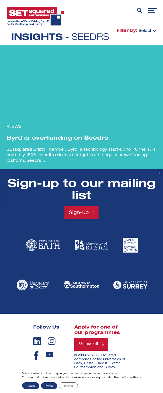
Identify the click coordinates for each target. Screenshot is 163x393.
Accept (31, 385)
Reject (49, 385)
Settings (68, 385)
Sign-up (79, 212)
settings (135, 377)
